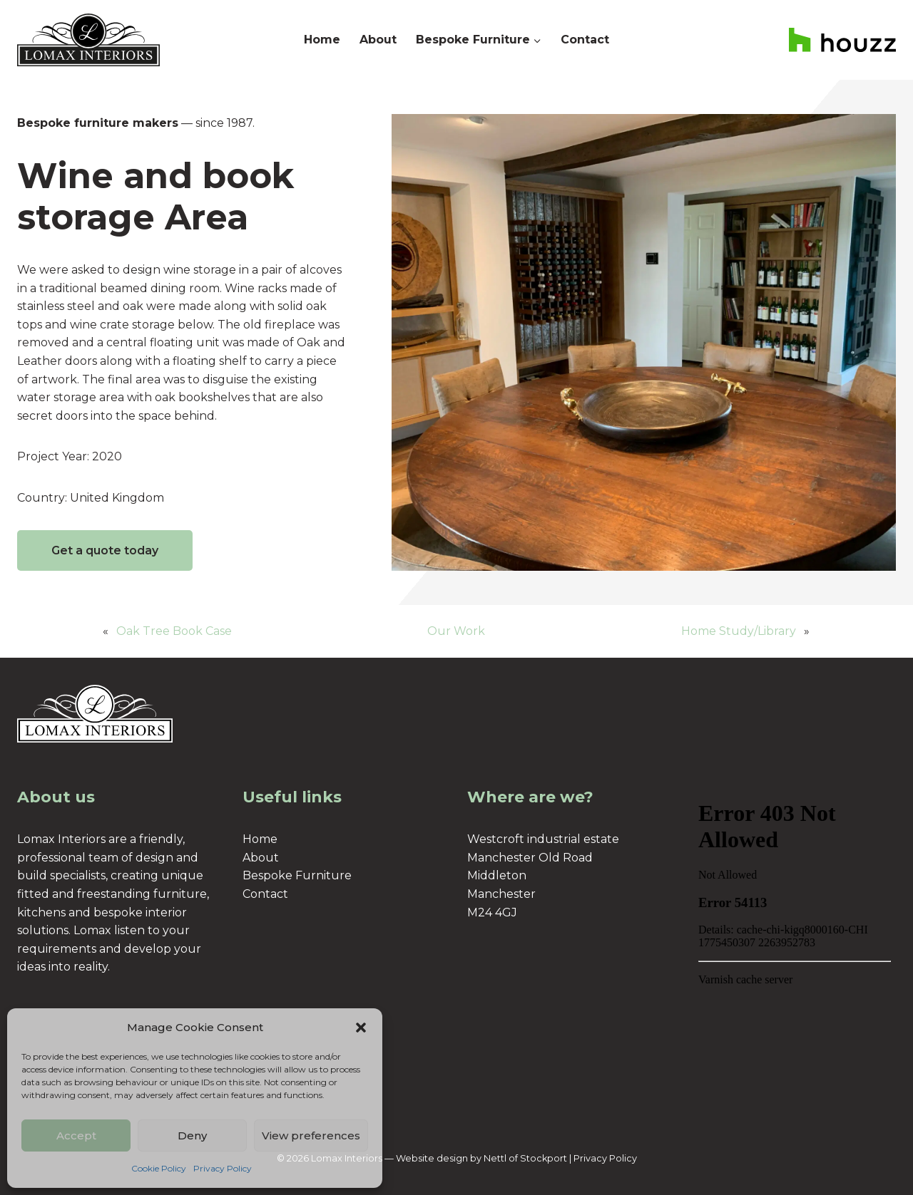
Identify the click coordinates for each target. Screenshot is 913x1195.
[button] (361, 1027)
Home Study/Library (738, 631)
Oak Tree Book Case (174, 631)
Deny (192, 1135)
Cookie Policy (158, 1168)
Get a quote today (104, 550)
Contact (585, 39)
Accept (76, 1135)
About (378, 39)
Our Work (456, 631)
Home (322, 39)
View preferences (311, 1135)
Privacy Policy (222, 1168)
